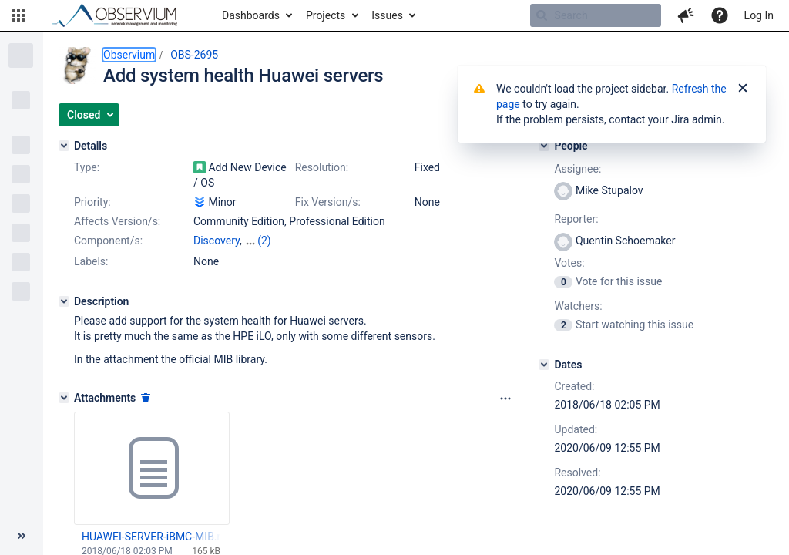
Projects (325, 15)
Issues (387, 15)
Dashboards (251, 15)
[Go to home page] (122, 15)
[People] (544, 145)
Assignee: (577, 169)
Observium (129, 55)
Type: (86, 167)
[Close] (742, 88)
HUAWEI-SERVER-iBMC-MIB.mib (151, 536)
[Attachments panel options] (505, 398)
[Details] (64, 145)
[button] (18, 15)
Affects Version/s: (117, 221)
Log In (759, 15)
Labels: (91, 261)
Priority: (92, 202)
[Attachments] (64, 397)
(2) (264, 240)
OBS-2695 (194, 55)
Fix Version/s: (328, 202)
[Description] (64, 301)
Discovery (216, 240)
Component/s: (108, 240)
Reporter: (576, 219)
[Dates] (544, 364)
